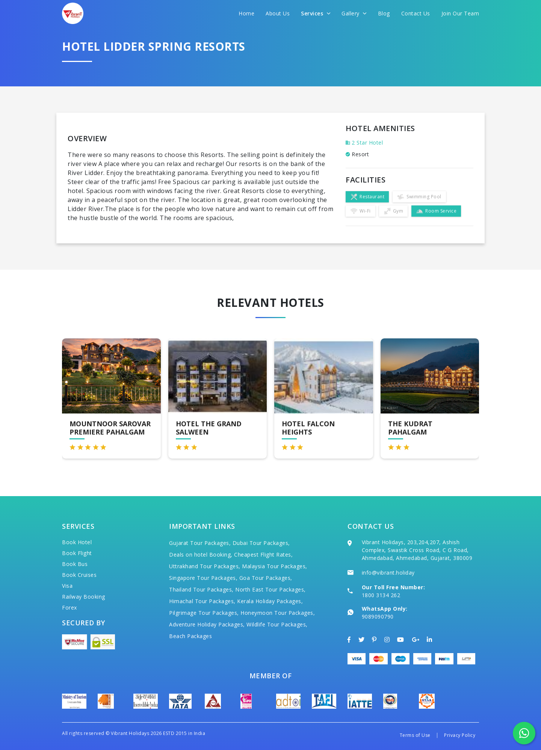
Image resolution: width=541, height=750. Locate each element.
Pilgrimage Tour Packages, (204, 612)
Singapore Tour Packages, (203, 577)
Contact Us (415, 13)
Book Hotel (77, 542)
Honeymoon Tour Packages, (277, 612)
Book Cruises (79, 574)
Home (246, 13)
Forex (69, 607)
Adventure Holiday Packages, (207, 624)
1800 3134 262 (381, 595)
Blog (384, 13)
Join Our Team (460, 13)
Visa (67, 585)
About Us (278, 13)
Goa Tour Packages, (265, 577)
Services (315, 13)
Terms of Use (415, 735)
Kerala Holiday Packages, (270, 601)
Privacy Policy (459, 735)
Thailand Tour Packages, (201, 589)
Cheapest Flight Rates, (263, 554)
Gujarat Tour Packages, (200, 542)
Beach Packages (190, 636)
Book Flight (77, 553)
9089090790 (378, 616)
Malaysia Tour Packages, (274, 566)
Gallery (354, 13)
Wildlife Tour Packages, (277, 624)
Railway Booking (83, 596)
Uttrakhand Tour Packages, (204, 566)
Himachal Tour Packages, (202, 601)
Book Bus (75, 563)
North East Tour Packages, (270, 589)
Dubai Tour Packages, (261, 542)
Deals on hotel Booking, (201, 554)
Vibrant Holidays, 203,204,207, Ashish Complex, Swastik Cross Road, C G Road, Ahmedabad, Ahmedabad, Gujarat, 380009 (417, 550)
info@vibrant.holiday (388, 572)
